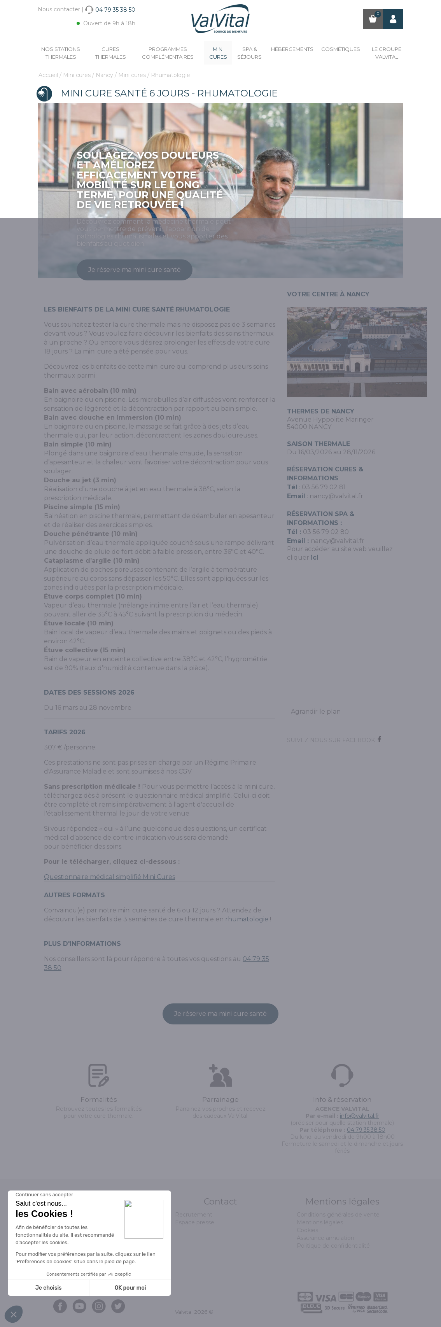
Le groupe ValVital (386, 53)
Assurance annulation (325, 1237)
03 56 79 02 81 (324, 487)
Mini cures (218, 53)
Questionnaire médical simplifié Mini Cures (109, 877)
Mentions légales (320, 1222)
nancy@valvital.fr (336, 496)
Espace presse (194, 1222)
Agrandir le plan (316, 711)
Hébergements (292, 49)
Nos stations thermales (60, 53)
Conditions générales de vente (338, 1214)
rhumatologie (246, 919)
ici (314, 557)
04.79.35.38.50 (366, 1129)
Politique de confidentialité (333, 1245)
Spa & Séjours (249, 53)
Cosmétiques (340, 49)
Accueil (49, 75)
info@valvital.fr (359, 1115)
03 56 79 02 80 (326, 532)
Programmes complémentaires (168, 53)
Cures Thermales (110, 53)
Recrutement (193, 1214)
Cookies (307, 1230)
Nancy (105, 75)
